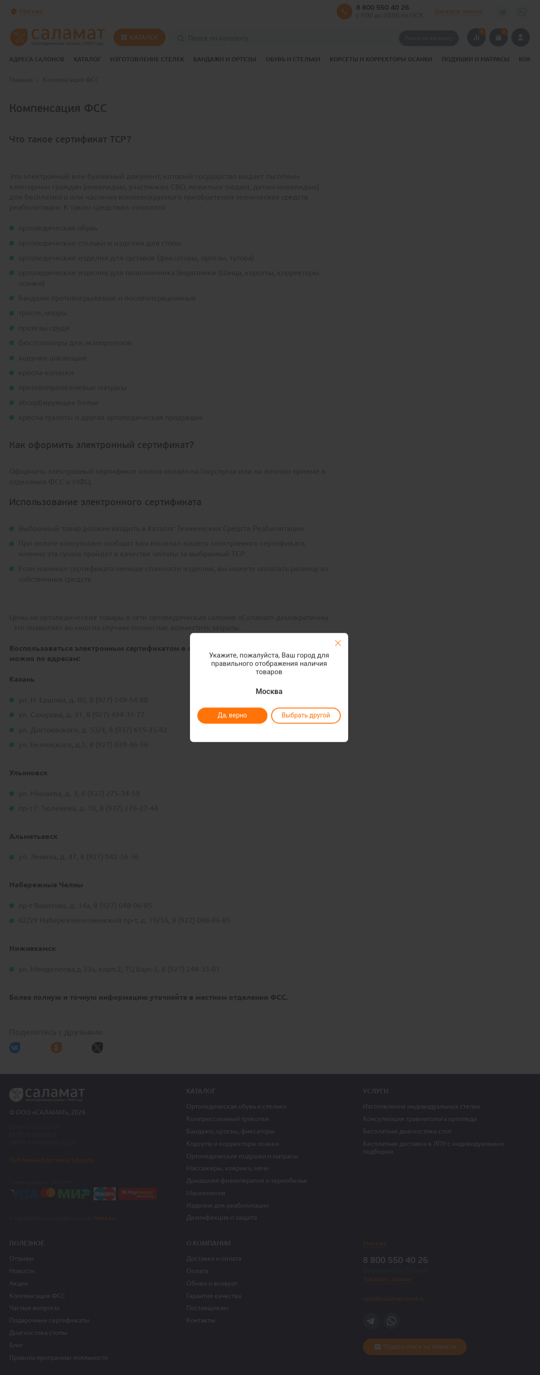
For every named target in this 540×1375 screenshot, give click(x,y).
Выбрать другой (306, 715)
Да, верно (232, 715)
